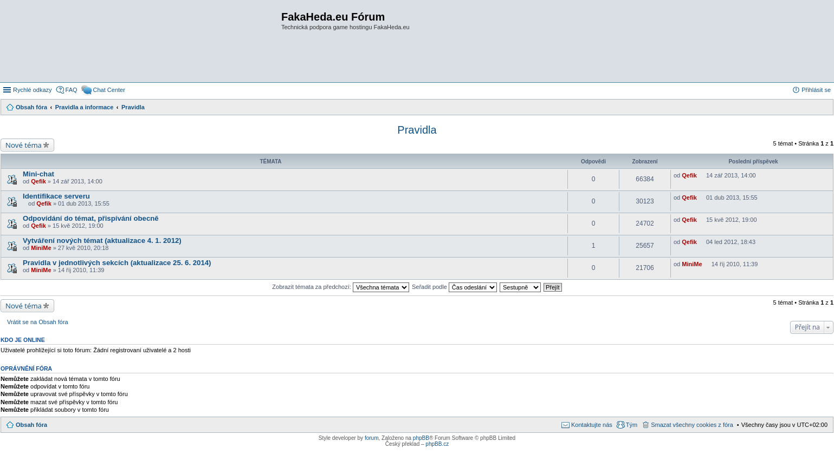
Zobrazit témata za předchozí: (340, 287)
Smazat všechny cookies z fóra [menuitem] (692, 425)
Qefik (38, 181)
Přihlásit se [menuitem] (816, 90)
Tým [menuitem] (631, 425)
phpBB (421, 438)
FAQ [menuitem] (71, 90)
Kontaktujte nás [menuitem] (591, 425)
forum (372, 438)
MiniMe (41, 248)
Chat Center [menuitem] (109, 90)
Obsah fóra (31, 425)
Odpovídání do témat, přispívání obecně (91, 218)
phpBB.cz (437, 444)
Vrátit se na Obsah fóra (37, 322)
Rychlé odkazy (32, 90)
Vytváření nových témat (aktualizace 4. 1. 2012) (102, 240)
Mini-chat (38, 174)
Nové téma (23, 145)
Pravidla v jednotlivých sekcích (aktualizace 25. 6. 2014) (117, 263)
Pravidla (416, 130)
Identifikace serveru (56, 196)
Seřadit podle (454, 287)
